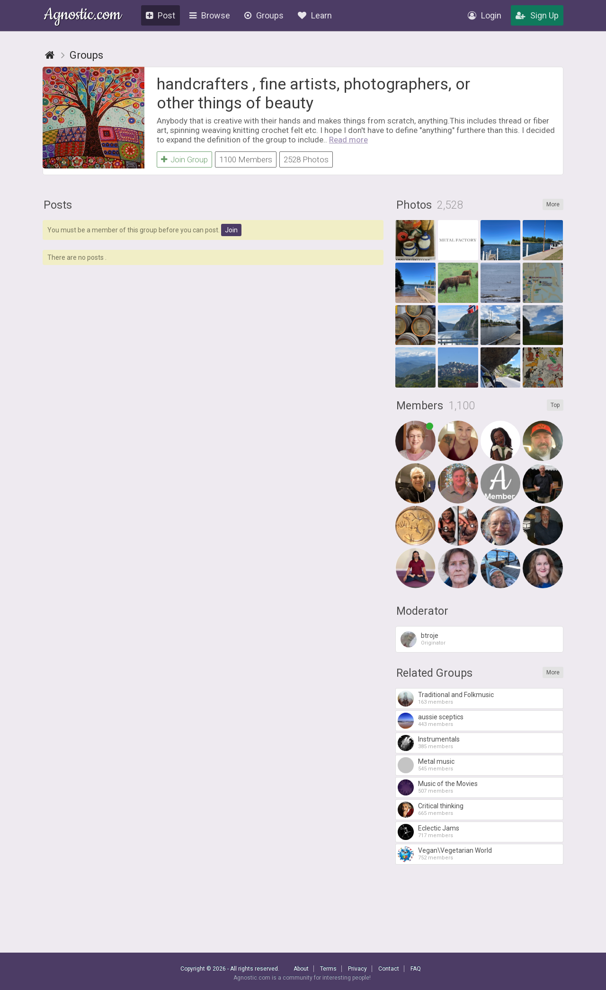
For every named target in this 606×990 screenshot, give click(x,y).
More (553, 204)
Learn (315, 15)
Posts (58, 205)
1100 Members (245, 159)
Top (555, 405)
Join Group (184, 159)
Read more (348, 139)
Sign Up (537, 15)
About (301, 968)
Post (160, 15)
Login (484, 15)
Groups (264, 15)
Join (231, 230)
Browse (209, 15)
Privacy (357, 968)
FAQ (415, 968)
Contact (388, 968)
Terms (328, 968)
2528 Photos (306, 159)
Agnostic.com (83, 16)
